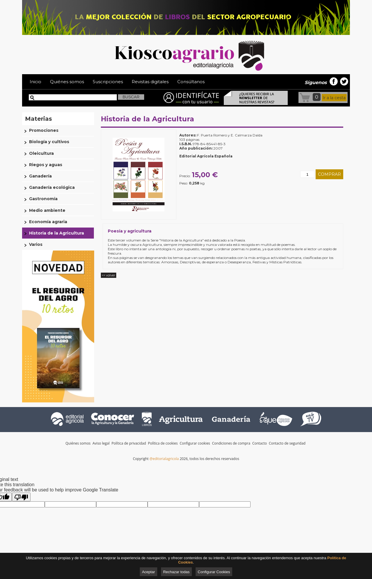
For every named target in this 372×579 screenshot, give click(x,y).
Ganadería (40, 176)
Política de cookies (163, 443)
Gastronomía (43, 198)
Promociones (43, 130)
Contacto (260, 443)
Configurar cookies (195, 443)
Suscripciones (108, 81)
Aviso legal (101, 443)
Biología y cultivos (49, 141)
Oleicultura (41, 153)
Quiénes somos (67, 81)
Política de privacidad (129, 443)
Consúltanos (191, 81)
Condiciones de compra (231, 443)
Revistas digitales (150, 81)
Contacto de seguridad (287, 443)
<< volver (108, 275)
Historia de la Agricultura (147, 119)
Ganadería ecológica (52, 187)
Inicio (35, 81)
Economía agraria (48, 221)
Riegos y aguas (45, 164)
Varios (35, 244)
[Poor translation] (21, 497)
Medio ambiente (47, 210)
